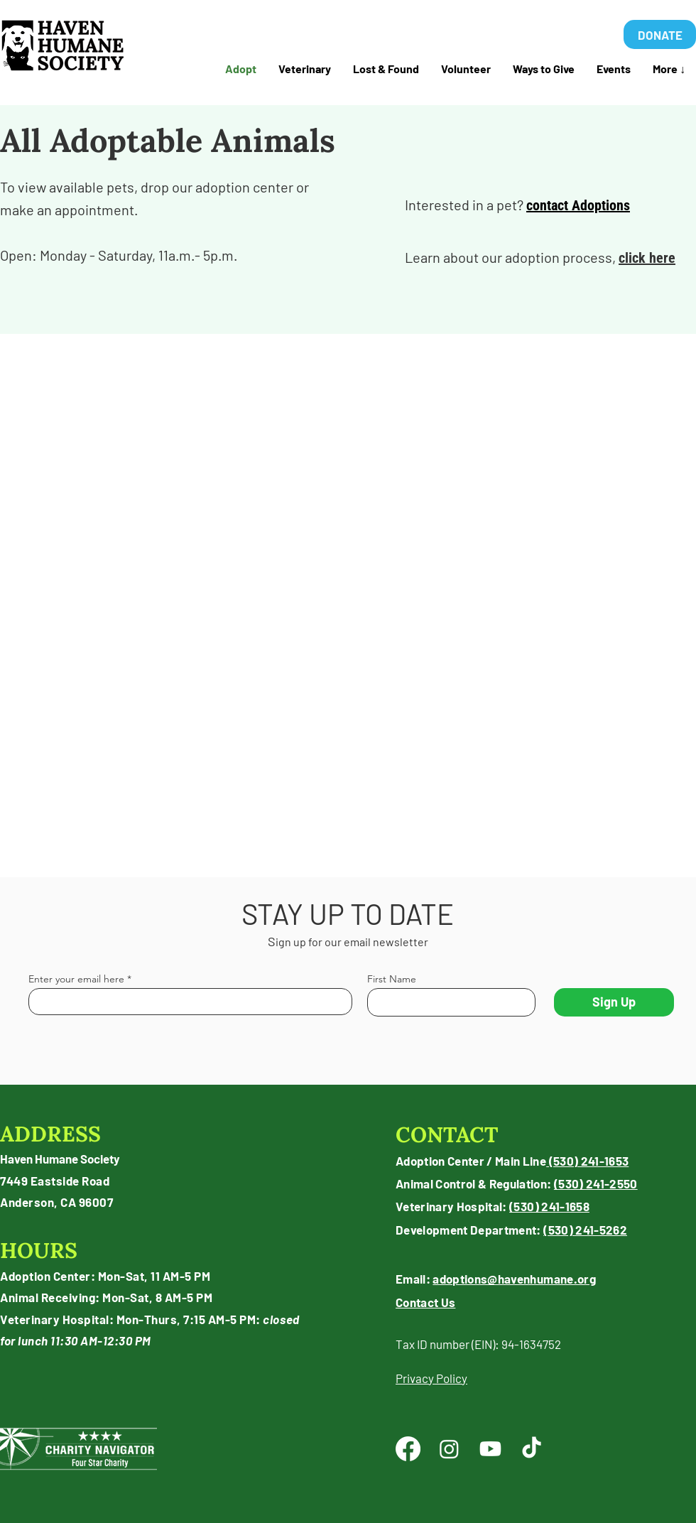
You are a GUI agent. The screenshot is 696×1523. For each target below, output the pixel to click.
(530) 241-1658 (549, 1206)
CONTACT (447, 1134)
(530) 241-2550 (596, 1183)
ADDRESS (50, 1133)
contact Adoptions (578, 205)
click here (647, 257)
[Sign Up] (614, 1002)
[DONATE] (660, 34)
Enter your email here (76, 979)
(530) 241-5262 (585, 1230)
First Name (391, 979)
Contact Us (425, 1302)
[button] (386, 69)
